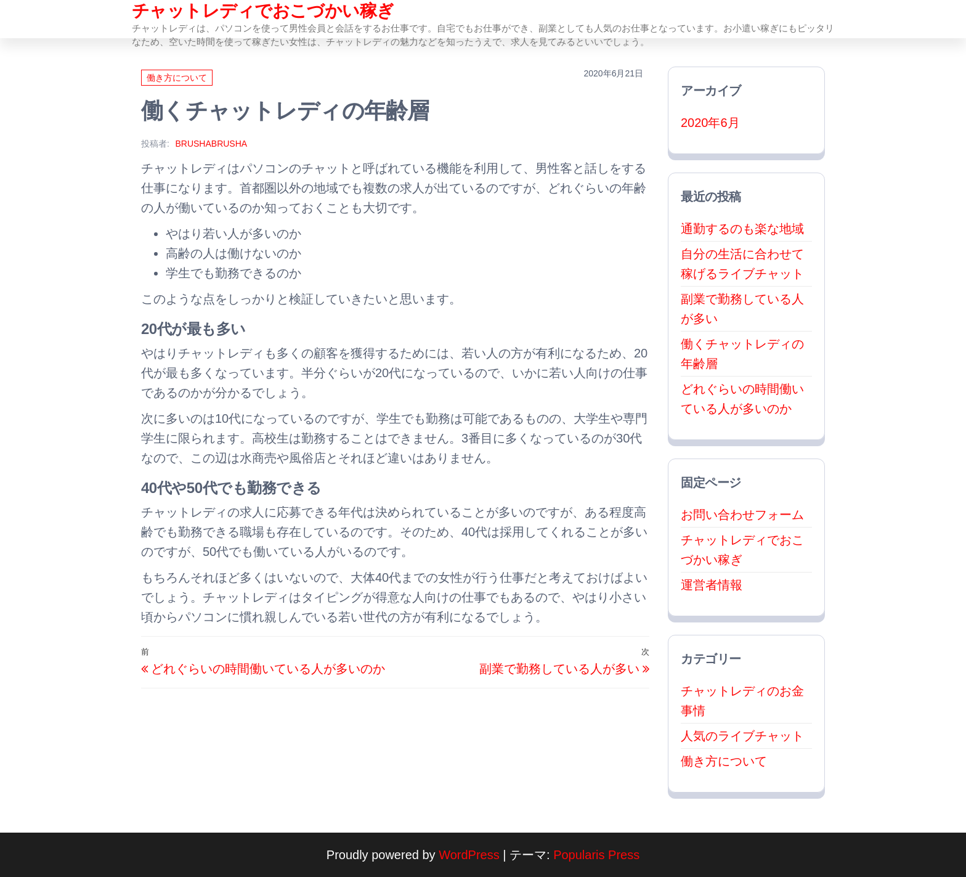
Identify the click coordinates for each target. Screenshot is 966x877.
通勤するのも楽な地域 (742, 228)
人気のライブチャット (742, 736)
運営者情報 (711, 585)
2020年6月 (710, 122)
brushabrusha (211, 144)
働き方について (177, 78)
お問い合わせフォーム (742, 514)
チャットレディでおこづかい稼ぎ (263, 10)
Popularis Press (596, 855)
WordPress (469, 855)
